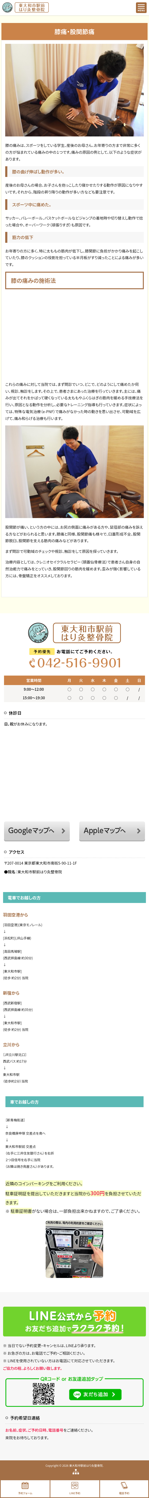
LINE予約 (74, 1488)
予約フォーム (25, 1488)
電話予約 (124, 1488)
